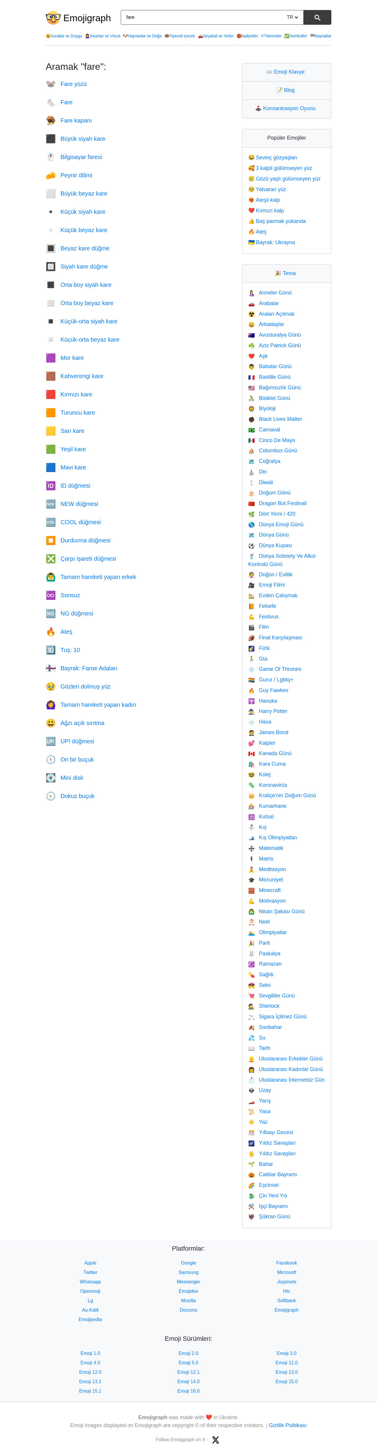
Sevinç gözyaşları (272, 157)
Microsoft (286, 1272)
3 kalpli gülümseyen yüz (280, 168)
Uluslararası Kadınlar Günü (285, 1069)
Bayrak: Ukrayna (271, 242)
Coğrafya (264, 461)
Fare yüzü (66, 84)
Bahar (260, 1164)
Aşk (258, 356)
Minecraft (264, 890)
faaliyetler (247, 36)
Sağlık (261, 974)
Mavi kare (66, 467)
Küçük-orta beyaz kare (83, 339)
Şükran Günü (269, 1216)
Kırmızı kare (69, 394)
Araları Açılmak (271, 314)
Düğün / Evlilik (270, 574)
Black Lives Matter (275, 419)
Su (256, 1038)
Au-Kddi (90, 1310)
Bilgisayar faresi (74, 157)
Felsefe (262, 606)
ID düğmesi (68, 485)
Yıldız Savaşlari (271, 1143)
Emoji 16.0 (188, 1391)
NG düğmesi (69, 613)
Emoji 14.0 (188, 1381)
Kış (257, 827)
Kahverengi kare (74, 376)
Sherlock (264, 1006)
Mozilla (188, 1300)
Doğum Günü (269, 493)
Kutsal (261, 817)
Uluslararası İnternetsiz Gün (286, 1080)
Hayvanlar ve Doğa (142, 36)
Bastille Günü (269, 377)
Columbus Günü (272, 451)
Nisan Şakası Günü (276, 911)
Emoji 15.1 (90, 1391)
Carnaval (264, 430)
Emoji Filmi (266, 585)
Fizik (259, 648)
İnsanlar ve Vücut (102, 36)
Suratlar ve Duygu (64, 36)
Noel (259, 922)
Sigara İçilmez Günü (277, 1017)
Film (258, 627)
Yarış (259, 1101)
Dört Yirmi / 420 (271, 514)
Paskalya (264, 953)
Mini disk (64, 778)
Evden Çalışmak (272, 595)
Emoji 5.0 (189, 1362)
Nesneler (271, 36)
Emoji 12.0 (90, 1372)
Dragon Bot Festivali (277, 503)
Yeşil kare (66, 449)
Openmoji (90, 1291)
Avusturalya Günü (274, 335)
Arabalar (263, 303)
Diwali (260, 482)
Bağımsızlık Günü (274, 387)
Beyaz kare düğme (78, 248)
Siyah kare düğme (77, 266)
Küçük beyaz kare (76, 230)
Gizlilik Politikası (288, 1425)
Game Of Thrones (274, 669)
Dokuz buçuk (70, 796)
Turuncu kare (70, 412)
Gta (257, 659)
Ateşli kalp (264, 200)
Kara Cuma (267, 764)
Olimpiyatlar (267, 932)
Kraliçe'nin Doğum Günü (282, 795)
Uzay (259, 1090)
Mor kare (65, 358)
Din (257, 472)
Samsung (188, 1272)
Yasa (259, 1111)
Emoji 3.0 (287, 1353)
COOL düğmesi (73, 522)
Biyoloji (262, 408)
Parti (259, 943)
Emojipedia (90, 1319)
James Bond (268, 732)
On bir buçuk (70, 759)
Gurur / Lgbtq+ (270, 680)
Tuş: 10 (63, 650)
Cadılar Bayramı (272, 1174)
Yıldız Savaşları (272, 1153)
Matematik (265, 848)
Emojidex (188, 1291)
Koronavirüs (267, 785)
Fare (59, 102)
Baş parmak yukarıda (277, 221)
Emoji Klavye (287, 72)
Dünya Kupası (270, 545)
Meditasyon (267, 869)
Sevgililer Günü (271, 996)
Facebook (286, 1262)
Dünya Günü (268, 535)
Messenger (188, 1281)
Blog (287, 90)
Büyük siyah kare (75, 138)
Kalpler (261, 743)
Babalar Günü (270, 366)
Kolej (259, 774)
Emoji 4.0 (90, 1362)
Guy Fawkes (268, 690)
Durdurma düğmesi (78, 540)
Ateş (59, 631)
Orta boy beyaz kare (80, 303)
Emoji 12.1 (188, 1372)
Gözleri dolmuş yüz (78, 686)
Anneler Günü (270, 293)
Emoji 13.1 (90, 1381)
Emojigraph (87, 18)
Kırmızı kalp (266, 211)
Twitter (90, 1272)
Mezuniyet (265, 880)
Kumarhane (267, 806)
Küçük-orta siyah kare (82, 321)
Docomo (188, 1310)
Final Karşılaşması (275, 638)
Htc (286, 1291)
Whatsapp (90, 1281)
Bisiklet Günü (269, 398)
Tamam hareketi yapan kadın (91, 704)
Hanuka (262, 701)
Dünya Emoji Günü (276, 524)
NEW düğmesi (72, 504)
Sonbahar (265, 1027)
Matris (260, 859)
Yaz (258, 1122)
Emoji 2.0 (189, 1353)
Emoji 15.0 (287, 1381)
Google (188, 1262)
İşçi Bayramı (268, 1206)
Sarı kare (65, 431)
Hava (259, 722)
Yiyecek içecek (179, 36)
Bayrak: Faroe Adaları (82, 668)
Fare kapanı (69, 120)
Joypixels (286, 1281)
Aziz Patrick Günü (274, 345)
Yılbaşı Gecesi (270, 1132)
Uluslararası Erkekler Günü (285, 1059)
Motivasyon (267, 901)
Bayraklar (320, 36)
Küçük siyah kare (75, 211)
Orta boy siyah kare (79, 285)
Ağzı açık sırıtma (75, 723)
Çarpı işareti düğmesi (81, 558)
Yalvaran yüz (267, 189)
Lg (90, 1300)
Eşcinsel (263, 1185)
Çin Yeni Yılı (267, 1196)
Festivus (263, 617)
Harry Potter (267, 711)
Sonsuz (63, 595)
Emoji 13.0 (287, 1372)
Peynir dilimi (69, 175)
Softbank (286, 1300)
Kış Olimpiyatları (272, 837)
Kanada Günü (270, 753)
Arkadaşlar (266, 324)
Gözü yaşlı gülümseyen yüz (284, 179)
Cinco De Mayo (271, 440)
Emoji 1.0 (90, 1353)
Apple (90, 1262)
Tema (286, 273)
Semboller (295, 36)
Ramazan (265, 964)
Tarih (259, 1048)
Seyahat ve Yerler (216, 36)
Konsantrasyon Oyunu (286, 108)
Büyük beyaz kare (76, 193)
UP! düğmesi (70, 741)
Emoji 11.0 (287, 1362)
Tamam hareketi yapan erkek (91, 577)
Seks (259, 985)
